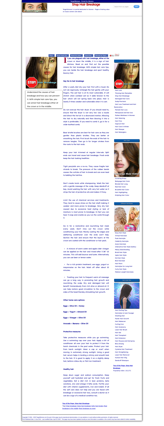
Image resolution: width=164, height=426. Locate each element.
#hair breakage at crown (87, 408)
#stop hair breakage (84, 406)
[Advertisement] (82, 35)
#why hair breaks (97, 406)
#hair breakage (71, 406)
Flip (112, 55)
